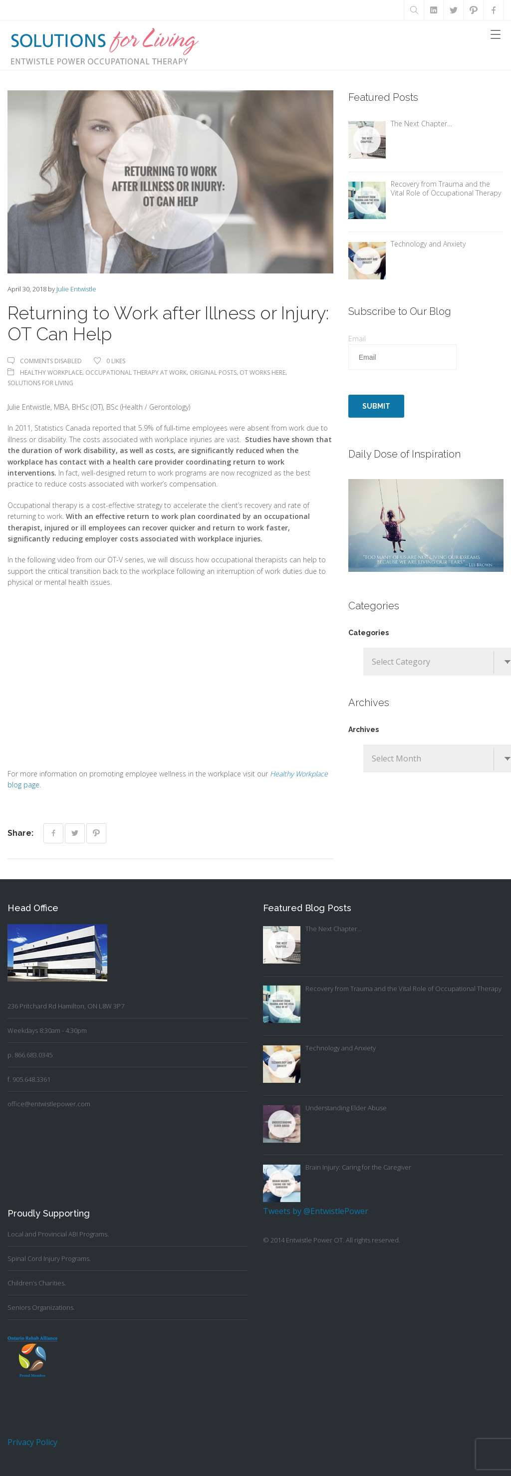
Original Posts (213, 372)
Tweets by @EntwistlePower (315, 1211)
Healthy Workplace (51, 372)
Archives (363, 730)
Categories (368, 633)
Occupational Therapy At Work (136, 372)
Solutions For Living (40, 383)
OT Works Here (262, 372)
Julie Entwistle (76, 288)
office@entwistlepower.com (48, 1103)
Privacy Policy (32, 1442)
